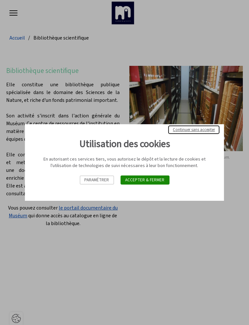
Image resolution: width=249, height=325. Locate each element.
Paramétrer (96, 180)
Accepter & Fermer (144, 180)
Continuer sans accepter (194, 130)
